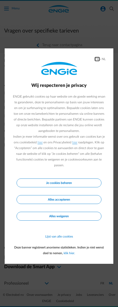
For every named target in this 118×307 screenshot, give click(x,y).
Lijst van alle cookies (59, 236)
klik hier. (69, 253)
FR (97, 59)
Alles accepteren (59, 199)
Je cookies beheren (59, 182)
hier (40, 142)
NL (104, 59)
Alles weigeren (59, 216)
